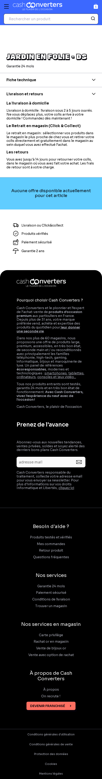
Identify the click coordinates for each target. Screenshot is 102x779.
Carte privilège (51, 635)
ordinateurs (26, 377)
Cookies (51, 764)
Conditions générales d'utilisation (51, 734)
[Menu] (6, 6)
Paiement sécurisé (51, 593)
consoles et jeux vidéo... (56, 377)
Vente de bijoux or (51, 648)
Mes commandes (51, 544)
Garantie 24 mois (51, 586)
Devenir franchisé (47, 706)
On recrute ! (51, 696)
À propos (51, 690)
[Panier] (95, 6)
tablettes (76, 373)
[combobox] (51, 19)
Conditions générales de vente (51, 744)
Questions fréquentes (51, 557)
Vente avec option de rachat (51, 655)
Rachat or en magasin (51, 642)
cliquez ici (66, 488)
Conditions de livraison (51, 599)
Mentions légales (51, 773)
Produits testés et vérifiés (51, 537)
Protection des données (51, 754)
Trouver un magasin (51, 606)
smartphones (55, 373)
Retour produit (51, 550)
